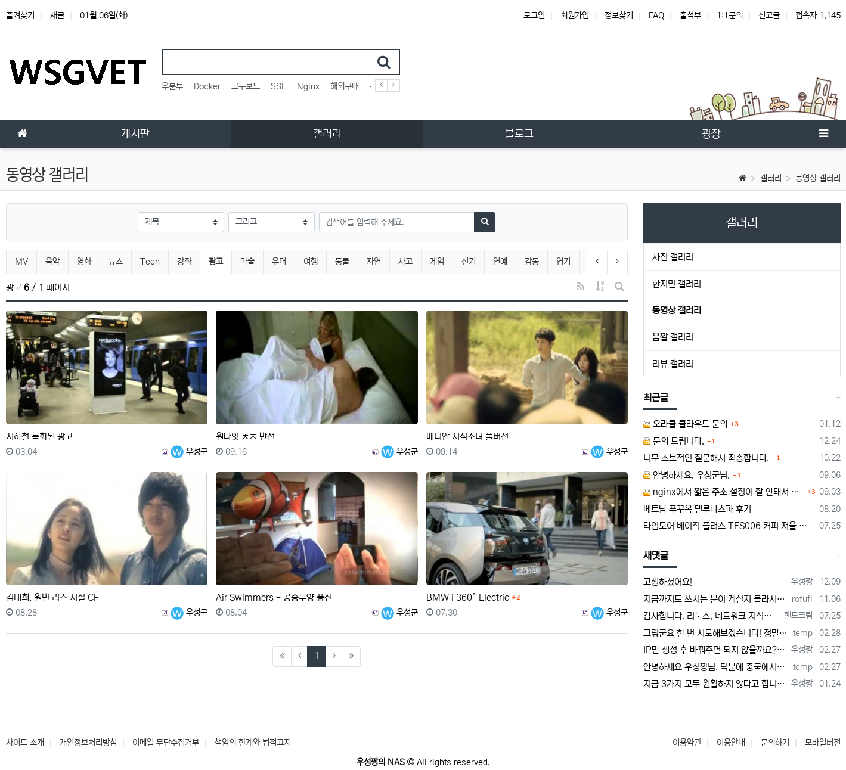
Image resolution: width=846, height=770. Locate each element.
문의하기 (775, 742)
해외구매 (344, 86)
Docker (207, 86)
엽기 (563, 261)
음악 (52, 261)
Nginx (308, 86)
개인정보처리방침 (88, 742)
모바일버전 (823, 742)
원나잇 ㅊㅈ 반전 (245, 436)
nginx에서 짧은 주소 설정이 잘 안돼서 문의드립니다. (723, 492)
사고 (405, 261)
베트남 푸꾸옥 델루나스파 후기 (697, 509)
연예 (500, 261)
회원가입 (574, 15)
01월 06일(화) (104, 15)
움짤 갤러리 (672, 337)
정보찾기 (619, 15)
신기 (468, 261)
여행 (310, 261)
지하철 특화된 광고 (39, 436)
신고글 (769, 15)
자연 (374, 261)
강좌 (184, 261)
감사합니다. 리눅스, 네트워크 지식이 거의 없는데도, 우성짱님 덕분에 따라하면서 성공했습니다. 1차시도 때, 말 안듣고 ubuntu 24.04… (711, 616)
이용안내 (731, 742)
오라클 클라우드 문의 (685, 424)
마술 (247, 261)
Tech (150, 261)
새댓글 (655, 555)
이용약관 (687, 742)
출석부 (690, 15)
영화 (84, 261)
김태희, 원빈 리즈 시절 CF (52, 597)
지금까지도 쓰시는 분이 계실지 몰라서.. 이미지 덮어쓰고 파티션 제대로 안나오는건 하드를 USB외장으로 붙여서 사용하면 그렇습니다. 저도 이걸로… (715, 599)
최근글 (655, 397)
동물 (342, 261)
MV (21, 261)
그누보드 (245, 86)
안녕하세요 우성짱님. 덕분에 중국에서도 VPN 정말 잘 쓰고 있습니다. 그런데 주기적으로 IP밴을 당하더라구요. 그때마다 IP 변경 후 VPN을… (716, 667)
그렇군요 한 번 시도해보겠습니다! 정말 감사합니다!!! (716, 633)
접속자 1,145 (818, 15)
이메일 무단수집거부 (165, 742)
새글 (57, 15)
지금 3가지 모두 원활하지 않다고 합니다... (715, 684)
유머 (279, 261)
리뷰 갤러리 (672, 364)
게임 (437, 261)
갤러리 (771, 178)
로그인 (534, 15)
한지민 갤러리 (676, 284)
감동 (532, 261)
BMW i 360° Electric (467, 597)
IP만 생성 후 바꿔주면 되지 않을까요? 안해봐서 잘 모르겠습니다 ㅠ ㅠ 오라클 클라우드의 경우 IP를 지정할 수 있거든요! (715, 650)
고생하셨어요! (667, 582)
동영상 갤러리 (818, 178)
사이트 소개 (25, 742)
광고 (220, 260)
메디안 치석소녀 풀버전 (467, 436)
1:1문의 (730, 15)
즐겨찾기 (20, 15)
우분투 (172, 86)
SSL (278, 86)
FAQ (656, 15)
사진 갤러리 (672, 257)
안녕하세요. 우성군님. (686, 475)
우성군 (189, 452)
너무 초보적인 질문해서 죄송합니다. (706, 458)
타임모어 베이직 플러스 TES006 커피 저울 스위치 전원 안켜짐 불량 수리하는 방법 (729, 526)
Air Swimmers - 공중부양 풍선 (274, 597)
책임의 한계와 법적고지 (253, 742)
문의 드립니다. (673, 441)
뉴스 (116, 261)
